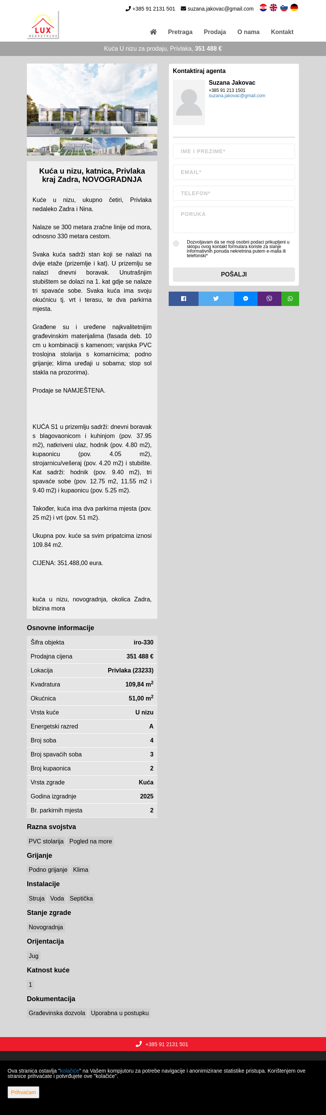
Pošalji (234, 274)
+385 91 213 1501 (227, 90)
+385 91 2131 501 (153, 9)
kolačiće (69, 1071)
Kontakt (282, 32)
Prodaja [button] (215, 32)
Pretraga (180, 32)
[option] (43, 146)
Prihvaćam (23, 1092)
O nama (249, 32)
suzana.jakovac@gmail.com (221, 9)
